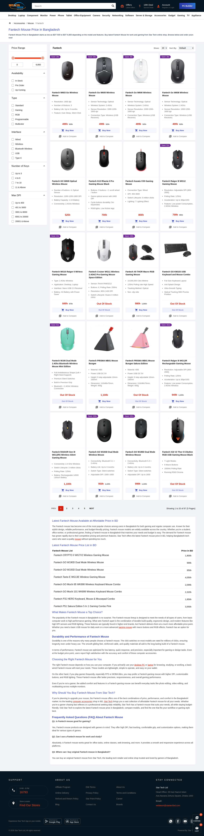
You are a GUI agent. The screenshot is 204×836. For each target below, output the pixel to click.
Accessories (160, 15)
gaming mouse (125, 627)
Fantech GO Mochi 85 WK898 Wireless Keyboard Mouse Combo (87, 584)
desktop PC (139, 665)
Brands (119, 804)
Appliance (196, 15)
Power (53, 15)
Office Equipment (82, 15)
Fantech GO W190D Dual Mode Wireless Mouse (79, 562)
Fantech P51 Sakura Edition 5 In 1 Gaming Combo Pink (82, 606)
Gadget (171, 15)
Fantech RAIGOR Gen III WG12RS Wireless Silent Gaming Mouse (64, 455)
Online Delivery (62, 793)
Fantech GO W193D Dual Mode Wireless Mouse (79, 570)
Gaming (181, 15)
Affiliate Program (62, 787)
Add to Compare (68, 136)
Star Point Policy (93, 799)
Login (172, 7)
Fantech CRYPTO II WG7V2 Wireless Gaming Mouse (81, 555)
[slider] (13, 58)
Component (32, 15)
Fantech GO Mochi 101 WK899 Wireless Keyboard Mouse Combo (88, 591)
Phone (61, 15)
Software (129, 15)
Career (119, 799)
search (113, 6)
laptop (150, 665)
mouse (78, 539)
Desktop (12, 15)
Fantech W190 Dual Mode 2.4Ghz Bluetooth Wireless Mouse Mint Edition (65, 363)
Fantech (57, 48)
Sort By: (173, 48)
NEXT (91, 508)
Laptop (21, 15)
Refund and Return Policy (66, 799)
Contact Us (91, 804)
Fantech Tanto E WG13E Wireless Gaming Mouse (79, 577)
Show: (156, 48)
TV (188, 15)
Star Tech (108, 701)
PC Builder (187, 6)
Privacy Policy (92, 793)
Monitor (44, 15)
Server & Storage (144, 15)
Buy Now (67, 130)
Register (165, 7)
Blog (57, 804)
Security (106, 15)
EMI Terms (91, 787)
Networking (117, 15)
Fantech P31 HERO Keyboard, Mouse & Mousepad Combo (84, 599)
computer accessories (82, 701)
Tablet (69, 15)
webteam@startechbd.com (168, 805)
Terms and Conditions (126, 793)
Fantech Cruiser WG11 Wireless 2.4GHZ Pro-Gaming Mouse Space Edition (104, 275)
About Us (120, 787)
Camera (96, 15)
